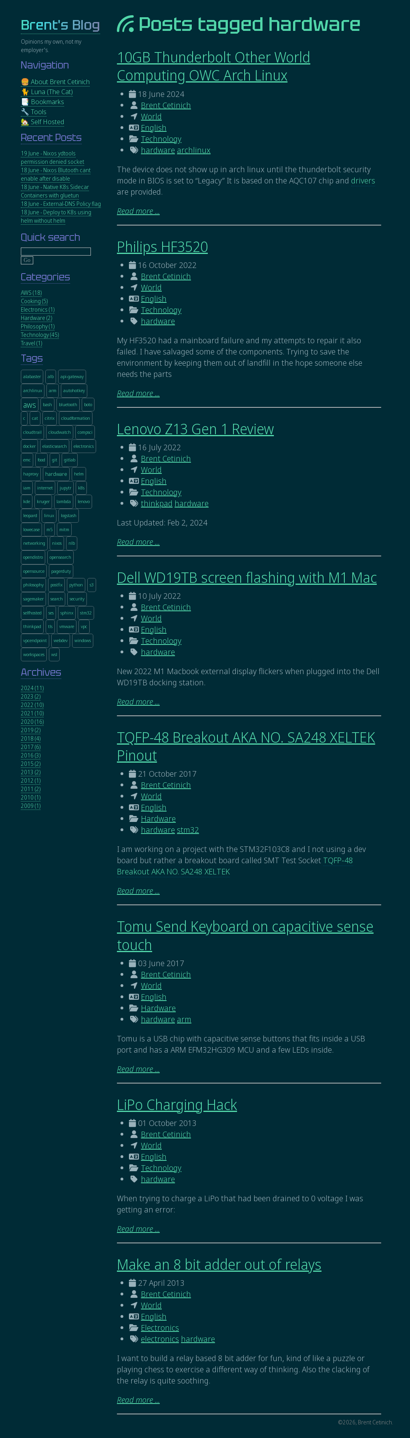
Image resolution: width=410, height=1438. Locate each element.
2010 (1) (30, 797)
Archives (41, 672)
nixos (57, 543)
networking (34, 543)
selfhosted (32, 613)
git (54, 460)
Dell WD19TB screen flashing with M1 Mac (247, 577)
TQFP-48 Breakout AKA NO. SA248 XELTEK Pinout (246, 746)
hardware (158, 150)
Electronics (160, 1327)
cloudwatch (59, 432)
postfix (56, 585)
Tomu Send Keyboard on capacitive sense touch (245, 935)
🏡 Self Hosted (42, 121)
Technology (161, 138)
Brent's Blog (60, 25)
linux (49, 515)
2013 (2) (30, 772)
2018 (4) (30, 738)
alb (51, 376)
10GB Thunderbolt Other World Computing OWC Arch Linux (213, 66)
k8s (81, 488)
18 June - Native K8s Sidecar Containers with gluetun (55, 191)
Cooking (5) (34, 301)
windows (82, 640)
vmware (66, 626)
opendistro (33, 557)
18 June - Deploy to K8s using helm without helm (56, 216)
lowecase (31, 529)
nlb (71, 543)
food (41, 460)
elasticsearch (54, 446)
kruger (43, 501)
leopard (30, 515)
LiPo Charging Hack (177, 1104)
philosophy (33, 585)
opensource (33, 571)
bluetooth (68, 404)
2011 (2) (30, 789)
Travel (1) (31, 343)
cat (35, 418)
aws (29, 404)
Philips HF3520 (162, 246)
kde (26, 501)
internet (45, 488)
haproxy (30, 474)
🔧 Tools (33, 111)
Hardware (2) (36, 318)
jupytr (65, 488)
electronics (160, 1338)
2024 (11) (32, 688)
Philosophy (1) (37, 326)
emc (27, 460)
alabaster (32, 376)
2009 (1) (30, 806)
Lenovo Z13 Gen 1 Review (195, 429)
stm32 (188, 829)
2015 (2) (30, 763)
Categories (45, 277)
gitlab (69, 460)
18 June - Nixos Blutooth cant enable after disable (55, 174)
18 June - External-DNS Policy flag (61, 203)
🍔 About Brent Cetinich (55, 81)
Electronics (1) (37, 309)
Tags (32, 358)
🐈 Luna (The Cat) (47, 91)
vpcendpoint (35, 640)
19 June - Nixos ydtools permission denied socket (52, 157)
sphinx (66, 613)
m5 (49, 529)
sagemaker (33, 599)
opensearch (60, 557)
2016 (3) (30, 755)
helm (79, 474)
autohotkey (74, 390)
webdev (61, 640)
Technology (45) (40, 334)
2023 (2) (30, 696)
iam (26, 488)
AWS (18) (31, 292)
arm (184, 1019)
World (151, 116)
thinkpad (157, 503)
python (76, 585)
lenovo (84, 501)
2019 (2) (30, 730)
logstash (68, 515)
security (77, 599)
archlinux (194, 150)
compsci (85, 432)
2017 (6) (30, 747)
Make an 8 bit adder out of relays (219, 1264)
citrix (49, 418)
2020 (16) (32, 721)
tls (50, 626)
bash (47, 404)
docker (29, 446)
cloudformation (75, 418)
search (56, 599)
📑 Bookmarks (42, 101)
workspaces (33, 654)
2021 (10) (32, 713)
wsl (54, 654)
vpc (84, 626)
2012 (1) (30, 780)
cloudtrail (32, 432)
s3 (92, 585)
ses (51, 613)
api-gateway (72, 376)
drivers (363, 180)
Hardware (158, 818)
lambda (63, 501)
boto (88, 404)
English (154, 127)
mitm (64, 529)
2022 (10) (32, 705)
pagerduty (61, 571)
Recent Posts (51, 137)
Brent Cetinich (166, 105)
